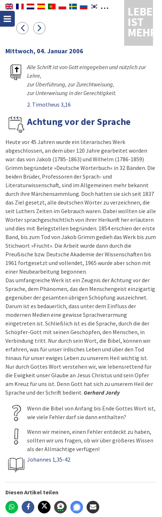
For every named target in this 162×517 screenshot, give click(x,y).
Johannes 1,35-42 (48, 459)
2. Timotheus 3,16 (49, 104)
